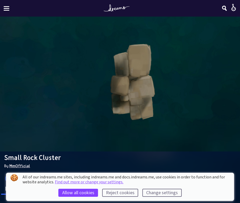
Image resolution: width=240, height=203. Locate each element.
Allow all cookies (78, 193)
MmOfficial (19, 165)
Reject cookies (120, 193)
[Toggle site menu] (6, 8)
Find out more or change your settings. (89, 182)
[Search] (224, 8)
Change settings (162, 193)
